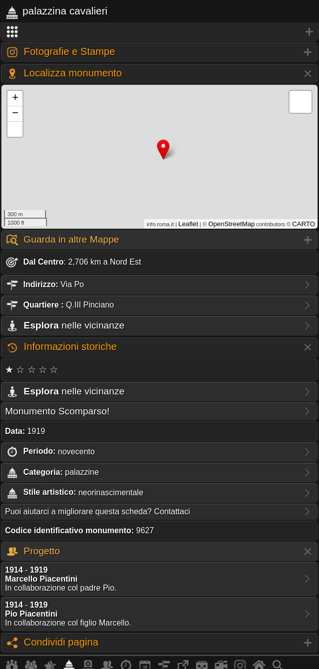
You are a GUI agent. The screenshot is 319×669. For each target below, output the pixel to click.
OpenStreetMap (231, 224)
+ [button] (15, 98)
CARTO (303, 224)
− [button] (15, 113)
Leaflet (188, 224)
